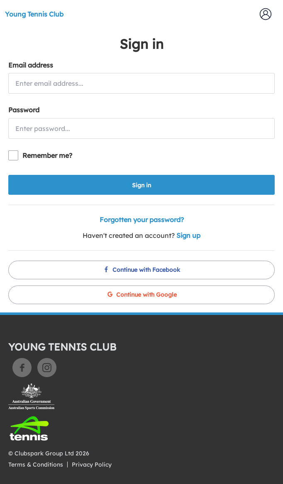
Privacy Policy (92, 464)
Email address (30, 65)
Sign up (188, 235)
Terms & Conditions (35, 464)
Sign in (141, 185)
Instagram (46, 367)
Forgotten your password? (142, 219)
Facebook (22, 367)
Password (23, 110)
